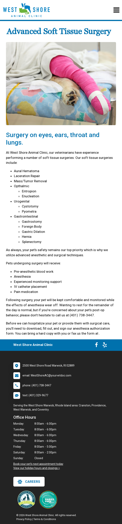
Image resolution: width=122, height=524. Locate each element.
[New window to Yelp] (105, 345)
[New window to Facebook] (96, 345)
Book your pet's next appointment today (38, 463)
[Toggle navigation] (116, 10)
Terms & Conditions (44, 519)
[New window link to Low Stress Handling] (27, 499)
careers (29, 482)
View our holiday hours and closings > (36, 468)
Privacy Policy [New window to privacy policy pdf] (24, 519)
